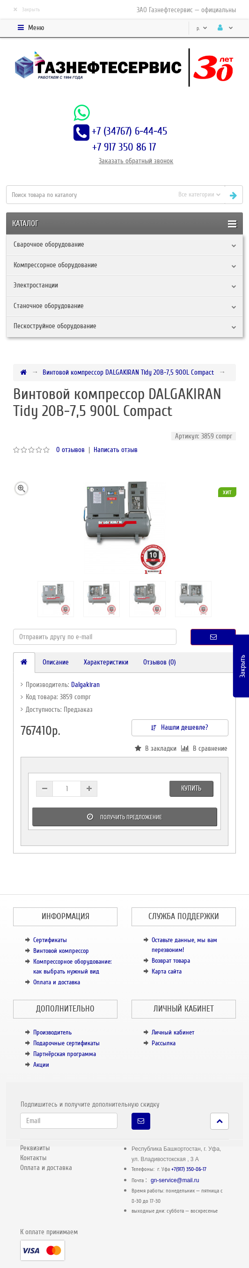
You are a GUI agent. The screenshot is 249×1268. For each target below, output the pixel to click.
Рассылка (164, 1043)
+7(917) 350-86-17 (188, 1169)
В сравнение (204, 748)
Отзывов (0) (159, 662)
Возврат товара (171, 961)
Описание (56, 662)
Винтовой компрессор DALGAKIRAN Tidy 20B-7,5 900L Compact (128, 372)
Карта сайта (167, 971)
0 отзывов (70, 449)
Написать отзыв (116, 449)
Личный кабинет (173, 1032)
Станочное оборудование (49, 306)
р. (202, 28)
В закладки (155, 748)
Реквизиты (35, 1148)
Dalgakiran (85, 684)
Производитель (52, 1032)
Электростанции (36, 285)
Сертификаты (50, 940)
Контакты (33, 1158)
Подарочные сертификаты (66, 1043)
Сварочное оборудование (49, 244)
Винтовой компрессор (61, 951)
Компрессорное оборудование (55, 265)
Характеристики (106, 662)
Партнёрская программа (64, 1054)
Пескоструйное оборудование (55, 326)
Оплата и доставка (56, 982)
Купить (191, 788)
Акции (41, 1065)
